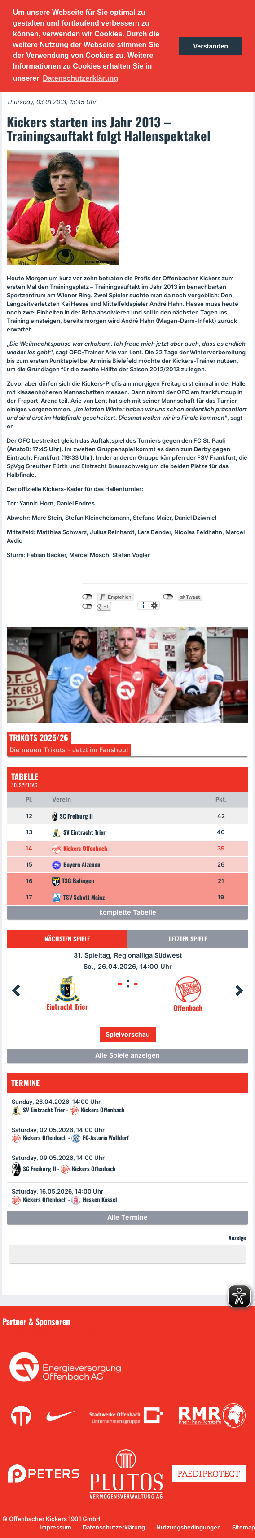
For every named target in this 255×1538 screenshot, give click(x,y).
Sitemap (243, 1527)
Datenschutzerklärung (114, 1527)
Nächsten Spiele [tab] (67, 938)
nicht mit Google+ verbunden (87, 606)
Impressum (55, 1527)
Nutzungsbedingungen (188, 1527)
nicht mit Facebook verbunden (87, 597)
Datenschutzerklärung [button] (80, 78)
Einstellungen (154, 605)
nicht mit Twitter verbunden (168, 597)
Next (239, 991)
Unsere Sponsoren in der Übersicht (58, 1334)
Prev (16, 991)
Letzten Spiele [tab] (188, 938)
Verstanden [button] (210, 46)
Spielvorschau (128, 1034)
